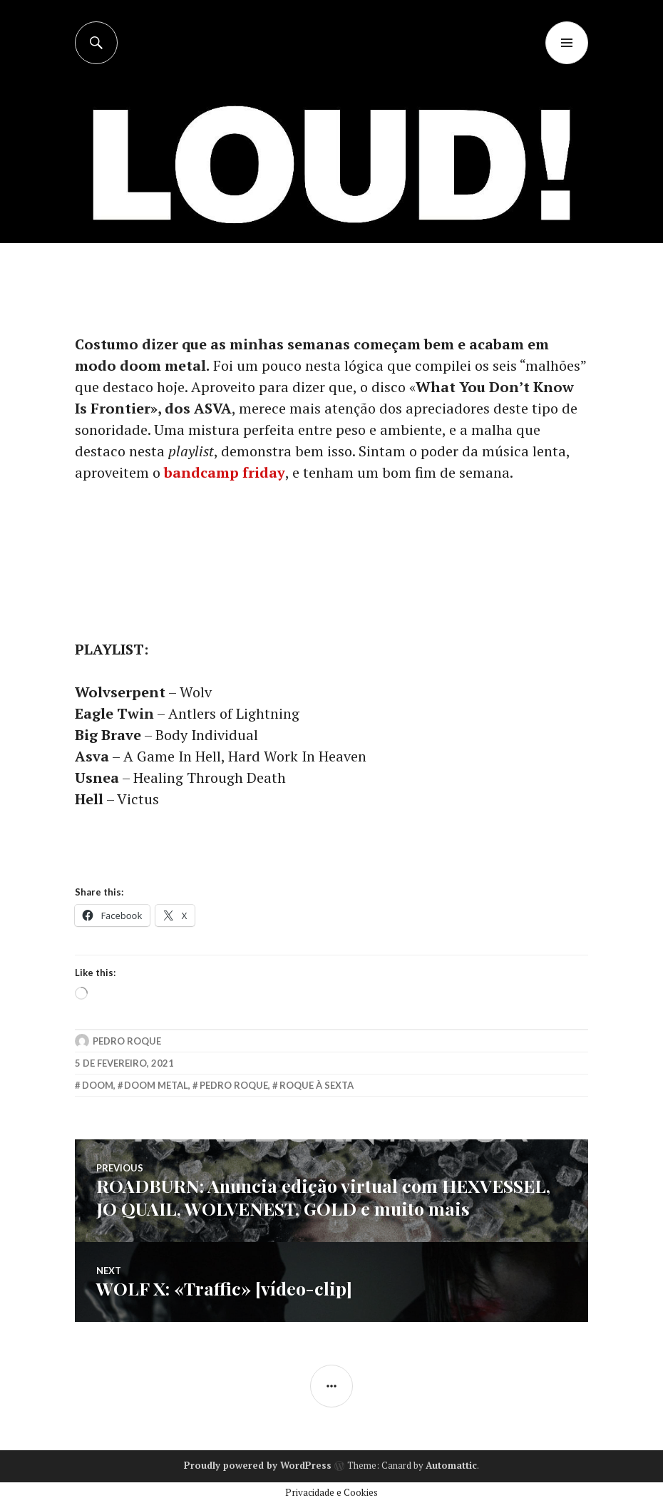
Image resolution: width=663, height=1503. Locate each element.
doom (97, 1085)
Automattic (451, 1465)
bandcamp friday (224, 472)
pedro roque (234, 1085)
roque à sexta (316, 1085)
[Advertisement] (333, 171)
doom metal (156, 1085)
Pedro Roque (127, 1041)
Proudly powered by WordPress (258, 1465)
